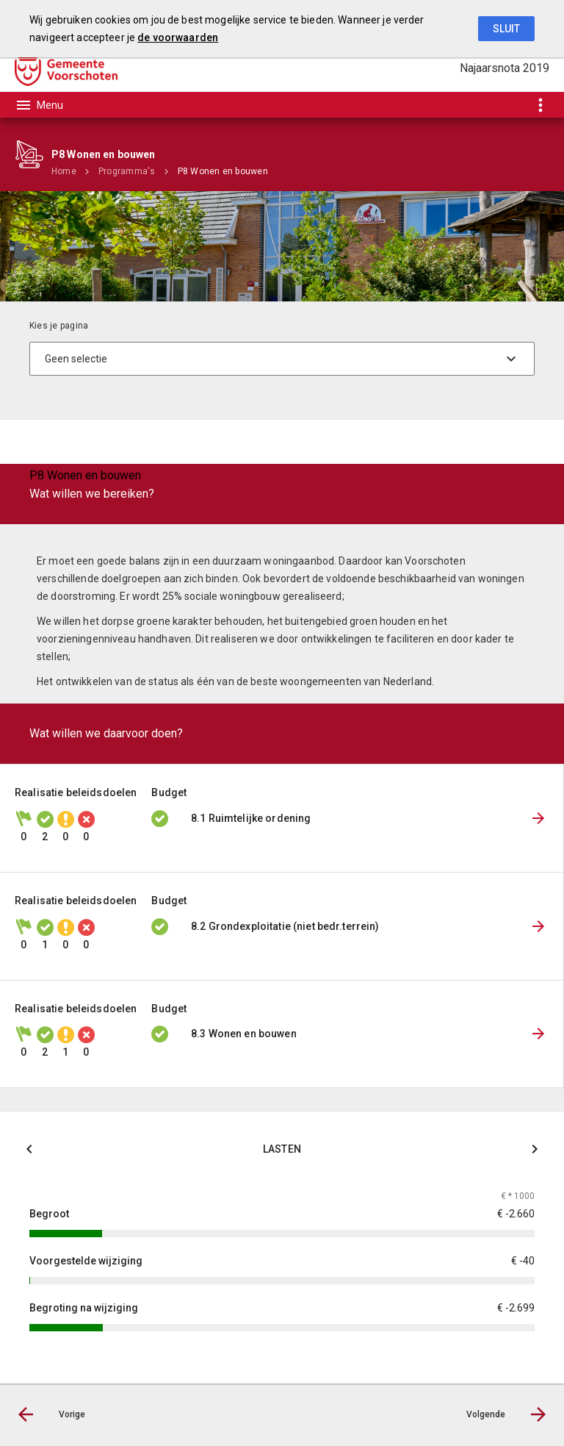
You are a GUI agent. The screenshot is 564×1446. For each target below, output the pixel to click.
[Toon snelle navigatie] (540, 105)
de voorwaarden (177, 37)
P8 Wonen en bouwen (223, 171)
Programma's (127, 171)
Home (63, 171)
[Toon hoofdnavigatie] (39, 105)
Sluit (506, 29)
